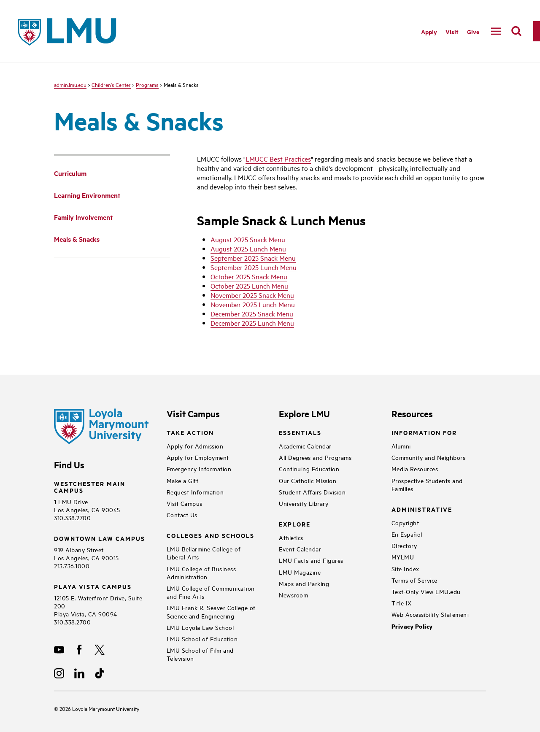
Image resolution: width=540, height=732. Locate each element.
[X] (99, 650)
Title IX (402, 603)
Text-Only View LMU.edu (426, 591)
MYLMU (403, 557)
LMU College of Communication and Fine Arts (211, 592)
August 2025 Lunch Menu (248, 248)
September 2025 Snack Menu (253, 257)
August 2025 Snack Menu (248, 239)
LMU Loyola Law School (200, 627)
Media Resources (415, 469)
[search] (516, 31)
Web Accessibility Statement (431, 614)
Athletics (291, 537)
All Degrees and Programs (315, 457)
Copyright (405, 523)
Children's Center (111, 84)
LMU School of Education (202, 639)
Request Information (195, 492)
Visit (452, 31)
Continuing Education (309, 469)
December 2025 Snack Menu (252, 313)
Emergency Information (199, 469)
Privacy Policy (412, 626)
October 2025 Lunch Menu (249, 285)
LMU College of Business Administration (201, 573)
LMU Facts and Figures (311, 560)
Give (473, 31)
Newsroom (293, 595)
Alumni (401, 446)
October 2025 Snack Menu (249, 276)
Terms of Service (414, 580)
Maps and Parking (304, 583)
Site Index (405, 569)
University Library (303, 503)
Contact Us (182, 515)
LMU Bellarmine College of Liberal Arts (204, 553)
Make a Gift (183, 480)
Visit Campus (184, 503)
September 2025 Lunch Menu (254, 267)
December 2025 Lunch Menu (252, 322)
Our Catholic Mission (307, 480)
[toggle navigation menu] (496, 31)
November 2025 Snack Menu (252, 295)
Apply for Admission (195, 446)
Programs (147, 84)
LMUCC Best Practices (278, 158)
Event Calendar (300, 549)
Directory (404, 545)
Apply (429, 31)
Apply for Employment (198, 457)
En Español (407, 534)
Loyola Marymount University (99, 708)
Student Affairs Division (312, 492)
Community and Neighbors (429, 457)
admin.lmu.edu (70, 84)
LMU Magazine (300, 572)
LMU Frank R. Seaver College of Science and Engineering (211, 611)
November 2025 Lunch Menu (253, 304)
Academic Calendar (305, 446)
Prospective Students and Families (427, 484)
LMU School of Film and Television (200, 654)
